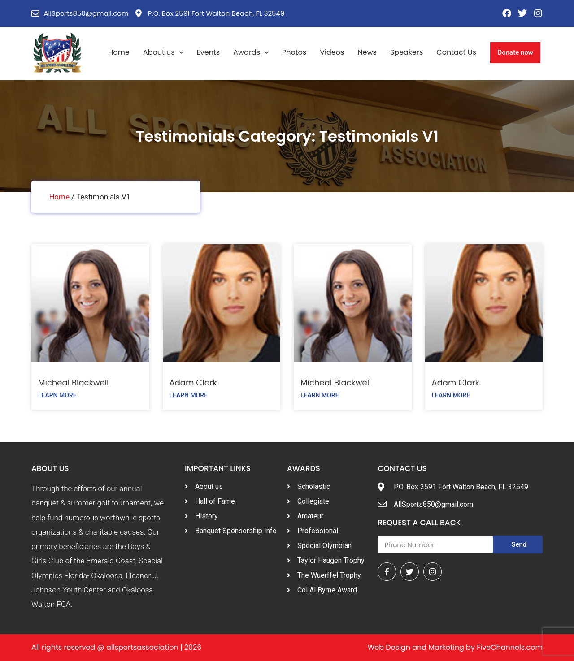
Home (119, 52)
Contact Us (456, 52)
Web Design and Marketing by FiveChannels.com (455, 647)
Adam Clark (193, 382)
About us (163, 53)
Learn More (57, 395)
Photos (294, 52)
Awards (251, 53)
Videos (332, 52)
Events (208, 52)
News (367, 52)
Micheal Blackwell (73, 382)
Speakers (406, 52)
